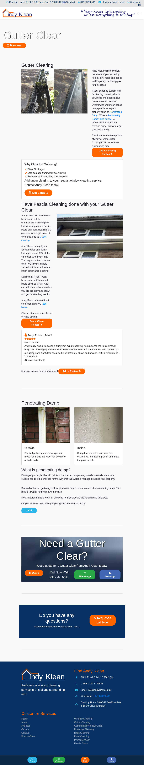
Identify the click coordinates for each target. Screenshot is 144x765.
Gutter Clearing (82, 722)
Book (14, 45)
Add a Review (72, 371)
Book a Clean (28, 736)
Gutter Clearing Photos (107, 152)
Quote (34, 573)
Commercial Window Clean (88, 726)
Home (24, 719)
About (24, 722)
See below (105, 119)
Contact (25, 733)
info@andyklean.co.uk (113, 2)
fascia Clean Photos (37, 323)
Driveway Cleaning (84, 729)
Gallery (25, 729)
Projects (25, 726)
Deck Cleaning (82, 733)
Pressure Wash (82, 740)
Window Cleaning (83, 719)
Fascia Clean (81, 743)
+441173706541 (102, 696)
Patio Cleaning (82, 736)
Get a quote (38, 192)
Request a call (102, 620)
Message (110, 575)
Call (29, 510)
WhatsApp (135, 2)
